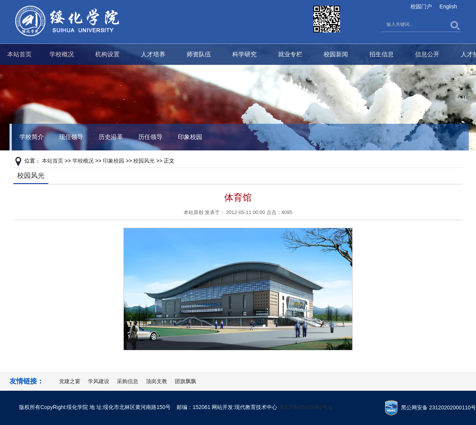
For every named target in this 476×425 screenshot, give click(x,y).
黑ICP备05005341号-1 (305, 407)
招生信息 (381, 54)
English (448, 6)
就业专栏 (290, 54)
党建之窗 (69, 381)
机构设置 (107, 54)
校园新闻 (336, 54)
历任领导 (150, 137)
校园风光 (144, 161)
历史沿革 (111, 137)
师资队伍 (199, 54)
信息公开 (427, 54)
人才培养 (153, 54)
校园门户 (421, 6)
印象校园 (190, 137)
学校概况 (62, 54)
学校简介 (31, 137)
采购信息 (127, 381)
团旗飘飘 (185, 381)
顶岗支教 (156, 381)
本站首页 (19, 54)
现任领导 (71, 137)
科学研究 (244, 54)
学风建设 (98, 381)
